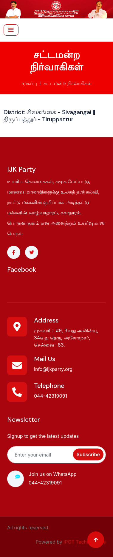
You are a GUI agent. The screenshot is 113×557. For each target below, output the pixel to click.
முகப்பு (29, 83)
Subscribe (88, 454)
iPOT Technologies (85, 542)
